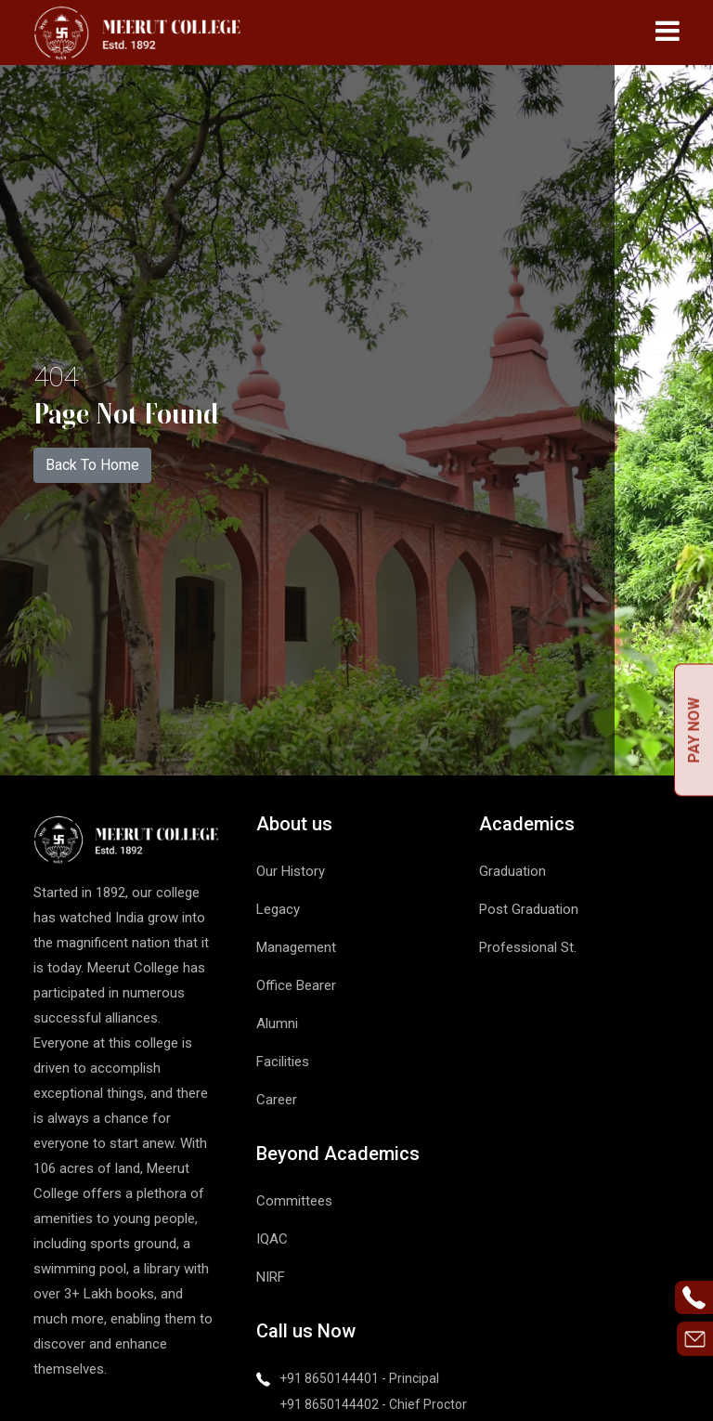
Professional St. (528, 947)
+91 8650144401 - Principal (359, 1378)
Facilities (282, 1061)
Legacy (278, 909)
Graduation (512, 871)
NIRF (270, 1277)
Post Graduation (528, 909)
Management (296, 947)
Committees (294, 1201)
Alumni (277, 1023)
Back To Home (92, 465)
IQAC (272, 1239)
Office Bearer (296, 985)
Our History (290, 871)
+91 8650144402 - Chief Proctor (373, 1404)
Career (276, 1099)
